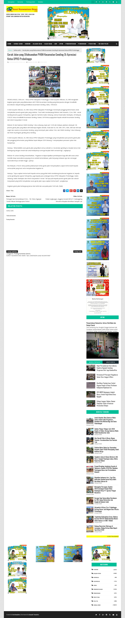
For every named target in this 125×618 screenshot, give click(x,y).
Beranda (20, 2)
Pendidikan (82, 44)
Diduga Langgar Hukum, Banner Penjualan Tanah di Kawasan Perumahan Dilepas (106, 403)
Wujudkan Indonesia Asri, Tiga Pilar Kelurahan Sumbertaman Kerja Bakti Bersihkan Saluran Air (105, 479)
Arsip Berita (110, 362)
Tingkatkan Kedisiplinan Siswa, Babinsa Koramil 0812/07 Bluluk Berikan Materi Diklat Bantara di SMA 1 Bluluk (106, 519)
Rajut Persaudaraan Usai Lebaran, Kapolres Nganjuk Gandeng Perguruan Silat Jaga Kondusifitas (107, 368)
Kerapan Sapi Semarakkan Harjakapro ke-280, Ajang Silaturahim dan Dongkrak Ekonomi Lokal (105, 500)
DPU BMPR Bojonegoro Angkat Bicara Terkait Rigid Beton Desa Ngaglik (106, 394)
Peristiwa (92, 44)
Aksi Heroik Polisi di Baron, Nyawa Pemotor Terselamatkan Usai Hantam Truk (105, 440)
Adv (55, 44)
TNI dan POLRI (103, 44)
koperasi (96, 577)
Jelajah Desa (37, 44)
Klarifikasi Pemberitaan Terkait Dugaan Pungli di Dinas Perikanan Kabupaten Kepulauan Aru (107, 385)
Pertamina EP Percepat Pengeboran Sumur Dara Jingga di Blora (107, 376)
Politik (95, 601)
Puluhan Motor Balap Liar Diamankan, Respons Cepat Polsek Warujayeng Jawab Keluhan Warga (106, 449)
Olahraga (96, 581)
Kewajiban (11, 2)
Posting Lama (77, 251)
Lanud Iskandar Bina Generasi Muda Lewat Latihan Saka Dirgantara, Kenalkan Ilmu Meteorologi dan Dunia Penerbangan (105, 420)
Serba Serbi (18, 44)
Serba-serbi (17, 50)
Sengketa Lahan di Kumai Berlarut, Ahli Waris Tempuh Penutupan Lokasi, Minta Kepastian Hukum (106, 459)
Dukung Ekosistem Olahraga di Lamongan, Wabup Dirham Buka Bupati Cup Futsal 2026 (105, 528)
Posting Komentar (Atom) (22, 254)
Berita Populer (94, 362)
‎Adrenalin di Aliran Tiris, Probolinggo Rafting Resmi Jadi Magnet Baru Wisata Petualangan (106, 509)
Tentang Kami (30, 2)
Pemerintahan (71, 44)
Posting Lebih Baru (12, 251)
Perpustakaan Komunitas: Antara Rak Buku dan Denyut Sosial (101, 324)
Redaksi (40, 2)
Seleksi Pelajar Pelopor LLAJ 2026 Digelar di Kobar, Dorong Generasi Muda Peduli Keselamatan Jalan (106, 431)
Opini (61, 44)
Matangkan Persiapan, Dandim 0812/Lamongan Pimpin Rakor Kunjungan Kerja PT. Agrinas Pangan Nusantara (105, 490)
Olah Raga (48, 44)
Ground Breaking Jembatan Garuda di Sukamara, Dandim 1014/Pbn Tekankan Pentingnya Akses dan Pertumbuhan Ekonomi (106, 469)
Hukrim (27, 44)
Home (9, 44)
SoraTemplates (16, 614)
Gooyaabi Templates (34, 614)
